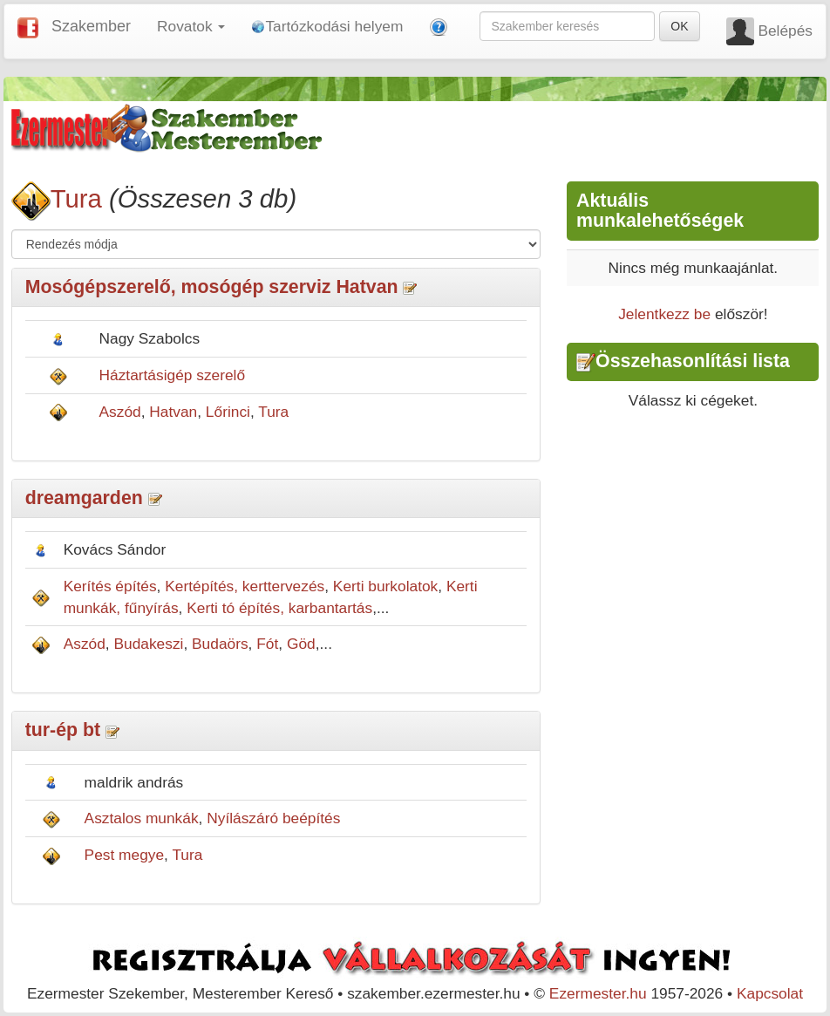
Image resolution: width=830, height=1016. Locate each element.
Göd (301, 643)
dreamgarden (84, 498)
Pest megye (125, 854)
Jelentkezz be (664, 314)
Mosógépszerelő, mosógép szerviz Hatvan (211, 286)
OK (679, 26)
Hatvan (173, 411)
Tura (76, 198)
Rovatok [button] (191, 26)
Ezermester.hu (598, 993)
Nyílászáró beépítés (273, 818)
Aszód (120, 411)
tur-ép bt (62, 729)
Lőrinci (228, 411)
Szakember (91, 26)
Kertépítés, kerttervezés (244, 586)
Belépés (785, 30)
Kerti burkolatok (385, 586)
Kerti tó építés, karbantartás (279, 608)
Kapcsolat (770, 993)
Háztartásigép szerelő (172, 375)
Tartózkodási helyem (327, 26)
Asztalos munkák (142, 818)
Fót (267, 643)
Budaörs (220, 643)
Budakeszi (148, 643)
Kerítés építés (110, 586)
